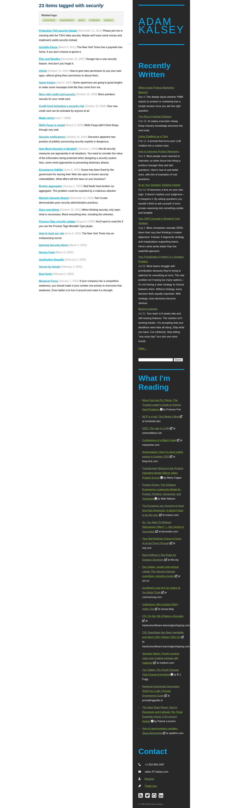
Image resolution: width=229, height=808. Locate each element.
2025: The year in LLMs (155, 428)
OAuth (43, 70)
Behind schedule (147, 308)
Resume (149, 778)
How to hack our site (51, 233)
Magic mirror (47, 118)
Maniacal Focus (48, 281)
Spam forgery (47, 82)
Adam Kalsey (161, 26)
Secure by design (49, 266)
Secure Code (47, 252)
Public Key (151, 786)
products (108, 20)
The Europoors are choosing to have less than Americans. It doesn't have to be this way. (163, 510)
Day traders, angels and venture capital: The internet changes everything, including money (160, 571)
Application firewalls (51, 259)
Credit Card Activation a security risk (61, 106)
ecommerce (49, 20)
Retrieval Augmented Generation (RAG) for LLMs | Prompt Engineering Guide (160, 691)
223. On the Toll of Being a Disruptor (163, 616)
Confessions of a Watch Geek (159, 440)
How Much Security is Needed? (58, 148)
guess (81, 20)
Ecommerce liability (51, 169)
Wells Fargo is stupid (52, 125)
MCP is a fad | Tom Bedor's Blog (160, 416)
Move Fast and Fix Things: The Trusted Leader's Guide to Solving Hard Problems (161, 405)
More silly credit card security (57, 94)
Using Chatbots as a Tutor (153, 136)
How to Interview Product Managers (158, 151)
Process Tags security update (57, 221)
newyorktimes (67, 20)
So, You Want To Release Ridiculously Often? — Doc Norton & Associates (163, 527)
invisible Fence (48, 47)
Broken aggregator (50, 186)
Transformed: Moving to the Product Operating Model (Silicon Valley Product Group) (162, 473)
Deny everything (49, 209)
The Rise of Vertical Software (154, 116)
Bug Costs (45, 273)
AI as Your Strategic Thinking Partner (159, 185)
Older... (142, 348)
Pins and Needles (49, 58)
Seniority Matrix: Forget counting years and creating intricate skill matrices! (160, 658)
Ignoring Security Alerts (53, 245)
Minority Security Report (54, 198)
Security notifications (52, 136)
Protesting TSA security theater (58, 30)
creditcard (94, 20)
